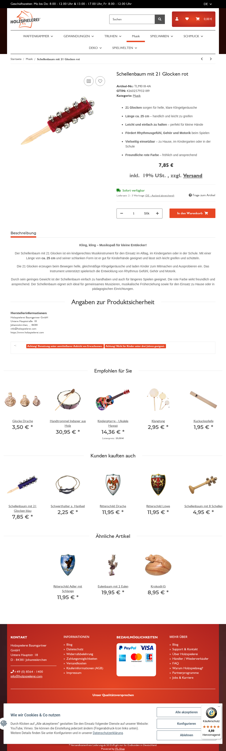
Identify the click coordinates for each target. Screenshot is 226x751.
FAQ (175, 663)
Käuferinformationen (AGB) (84, 668)
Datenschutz (74, 649)
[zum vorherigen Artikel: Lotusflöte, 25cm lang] (201, 59)
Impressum (73, 673)
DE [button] (206, 4)
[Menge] (133, 213)
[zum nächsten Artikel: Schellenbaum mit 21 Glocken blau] (210, 59)
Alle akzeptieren (186, 712)
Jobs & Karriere (182, 678)
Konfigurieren (186, 724)
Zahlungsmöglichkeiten (81, 659)
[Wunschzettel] (187, 19)
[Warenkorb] (203, 19)
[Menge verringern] (121, 213)
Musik (137, 96)
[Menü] (219, 707)
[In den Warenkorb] (192, 213)
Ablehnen (186, 735)
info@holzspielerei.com (26, 676)
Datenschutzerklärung (119, 733)
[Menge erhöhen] (157, 213)
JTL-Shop (120, 748)
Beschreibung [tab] (23, 233)
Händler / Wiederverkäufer (190, 659)
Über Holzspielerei (184, 654)
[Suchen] (132, 19)
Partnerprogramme (185, 673)
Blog (69, 645)
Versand (192, 175)
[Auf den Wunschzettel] (100, 81)
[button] (177, 19)
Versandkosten (76, 663)
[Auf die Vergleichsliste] (89, 81)
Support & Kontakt (184, 649)
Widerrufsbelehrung (79, 654)
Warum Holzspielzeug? (187, 668)
